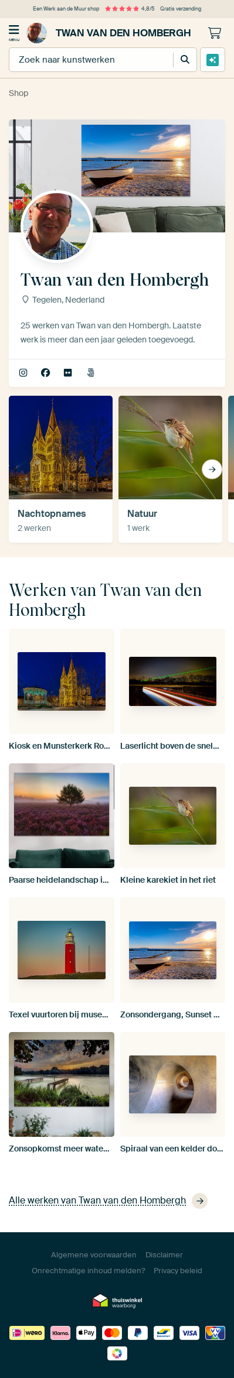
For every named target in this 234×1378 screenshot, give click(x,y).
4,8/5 (129, 8)
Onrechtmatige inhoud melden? (88, 1271)
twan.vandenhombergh (24, 373)
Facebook (46, 373)
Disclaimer (164, 1255)
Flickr (69, 373)
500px (92, 373)
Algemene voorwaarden (94, 1255)
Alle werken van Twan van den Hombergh (108, 1201)
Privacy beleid (178, 1271)
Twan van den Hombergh (108, 33)
